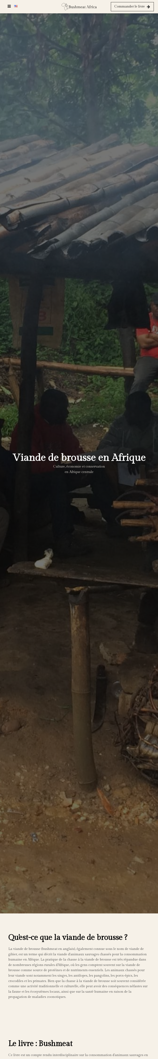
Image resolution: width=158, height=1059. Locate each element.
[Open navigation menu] (9, 7)
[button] (132, 6)
